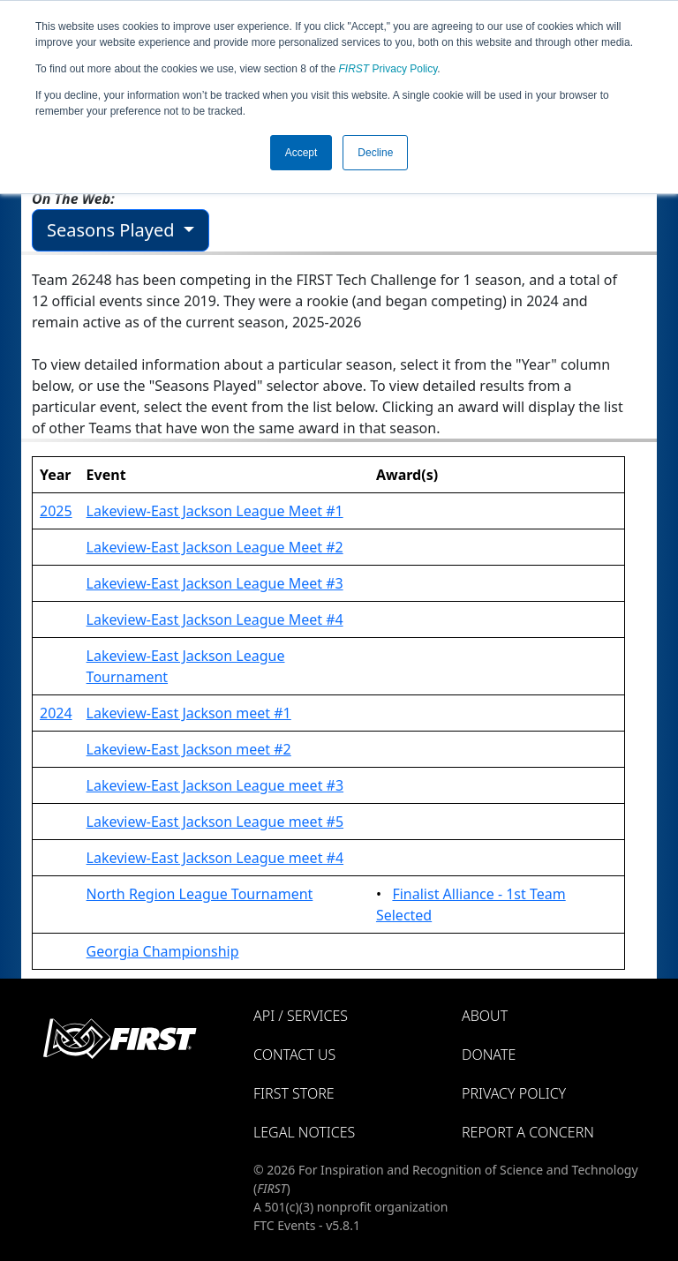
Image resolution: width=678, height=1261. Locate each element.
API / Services (300, 1015)
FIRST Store (294, 1093)
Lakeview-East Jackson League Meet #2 (215, 547)
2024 (56, 713)
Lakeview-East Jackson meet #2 (189, 749)
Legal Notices (304, 1132)
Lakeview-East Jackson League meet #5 (215, 821)
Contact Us (294, 1054)
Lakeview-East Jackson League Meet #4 (215, 619)
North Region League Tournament (200, 894)
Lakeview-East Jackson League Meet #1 (215, 511)
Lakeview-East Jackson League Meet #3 (215, 583)
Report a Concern (528, 1132)
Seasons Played (113, 230)
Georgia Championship (163, 951)
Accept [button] (301, 152)
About (485, 1015)
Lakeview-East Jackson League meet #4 (215, 857)
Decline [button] (375, 152)
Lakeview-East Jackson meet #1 (189, 713)
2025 (56, 511)
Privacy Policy (388, 69)
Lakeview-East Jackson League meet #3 (215, 785)
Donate (489, 1054)
